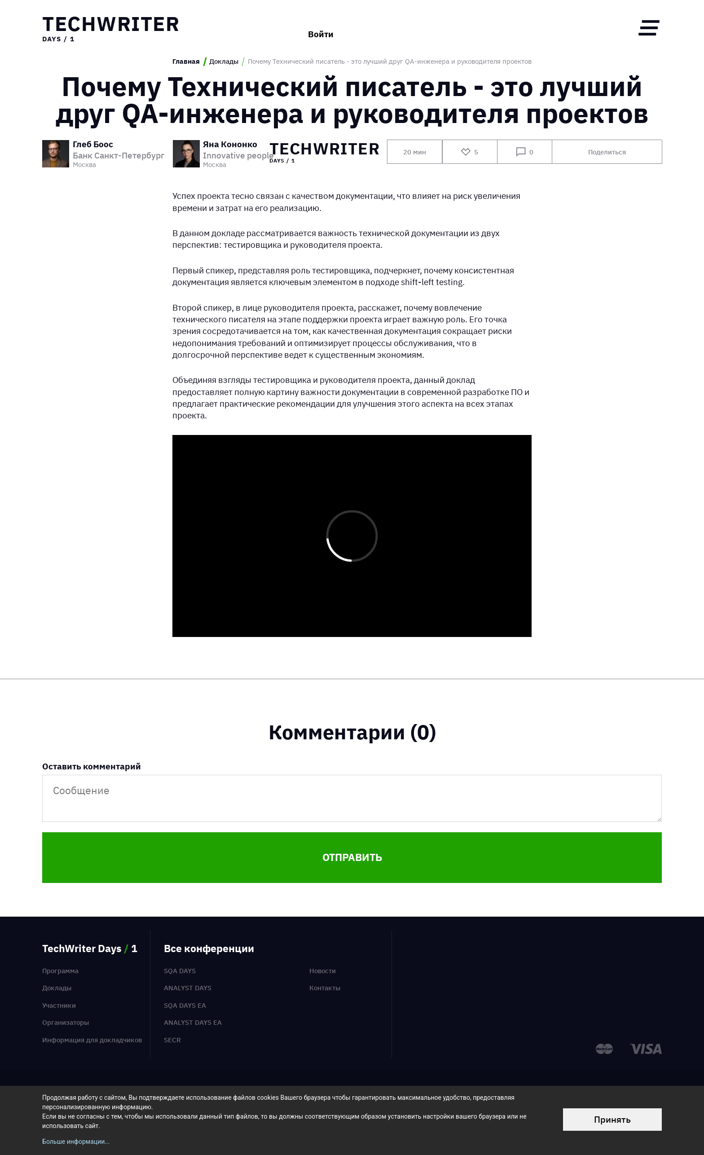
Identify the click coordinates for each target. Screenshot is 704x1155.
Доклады (223, 61)
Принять (612, 1119)
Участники (59, 1005)
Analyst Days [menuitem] (187, 988)
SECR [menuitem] (172, 1040)
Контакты (324, 988)
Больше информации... (76, 1141)
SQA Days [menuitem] (180, 970)
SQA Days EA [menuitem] (185, 1005)
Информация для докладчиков (92, 1040)
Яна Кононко (230, 144)
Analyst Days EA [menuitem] (193, 1022)
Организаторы (65, 1022)
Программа (60, 970)
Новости (322, 970)
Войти (321, 27)
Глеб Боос (93, 144)
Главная (186, 61)
